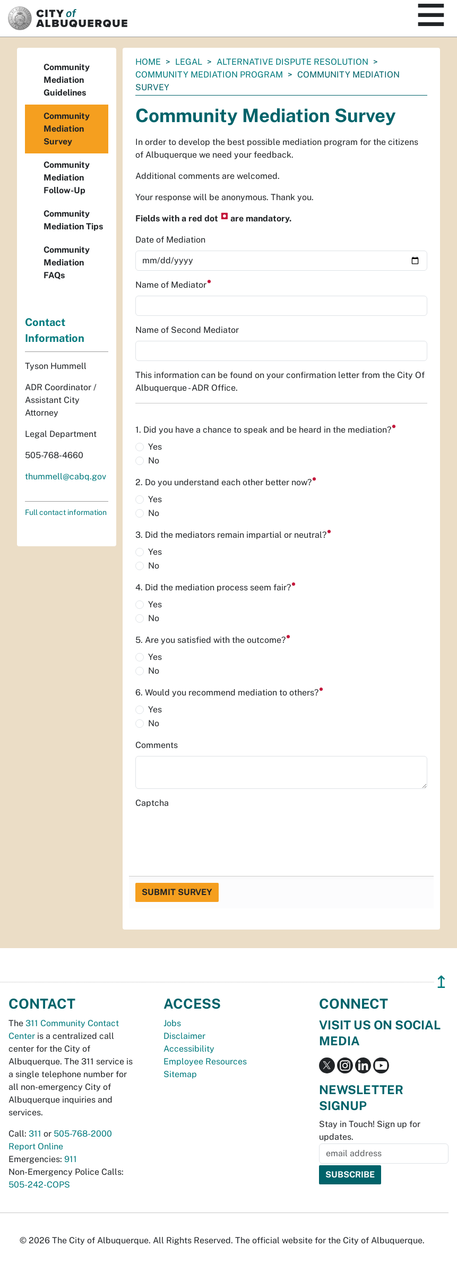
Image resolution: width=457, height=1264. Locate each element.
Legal (188, 62)
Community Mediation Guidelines (67, 80)
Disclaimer (184, 1036)
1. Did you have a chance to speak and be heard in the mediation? (265, 430)
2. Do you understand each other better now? (226, 482)
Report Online (35, 1146)
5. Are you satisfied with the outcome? (213, 640)
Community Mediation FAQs (67, 262)
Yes (155, 447)
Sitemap (180, 1074)
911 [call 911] (70, 1159)
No (153, 460)
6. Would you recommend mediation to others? (229, 692)
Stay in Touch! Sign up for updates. (369, 1130)
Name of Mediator (173, 285)
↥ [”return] (441, 982)
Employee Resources (205, 1061)
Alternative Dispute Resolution (292, 62)
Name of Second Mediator (187, 330)
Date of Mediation (170, 240)
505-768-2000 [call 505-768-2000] (83, 1134)
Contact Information (54, 330)
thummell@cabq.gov (65, 476)
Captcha (152, 803)
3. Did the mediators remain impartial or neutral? (233, 535)
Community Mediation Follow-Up (67, 177)
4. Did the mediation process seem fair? (215, 587)
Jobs (172, 1023)
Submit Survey (177, 892)
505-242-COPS (39, 1185)
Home (148, 62)
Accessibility (188, 1049)
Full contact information (66, 512)
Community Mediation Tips (73, 220)
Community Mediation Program (209, 75)
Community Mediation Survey (67, 129)
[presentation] (216, 834)
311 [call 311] (35, 1134)
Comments (156, 745)
